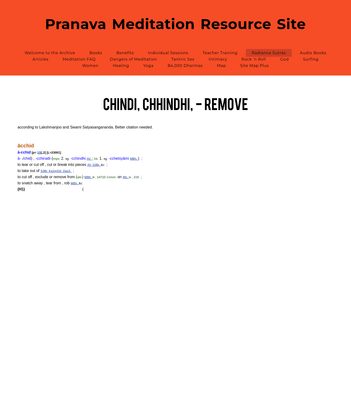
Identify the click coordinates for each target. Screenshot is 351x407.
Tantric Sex (182, 59)
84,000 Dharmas (185, 65)
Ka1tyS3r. (56, 171)
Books (95, 53)
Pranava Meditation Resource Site (175, 24)
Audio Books (313, 53)
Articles (41, 59)
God (284, 59)
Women (90, 65)
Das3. (67, 171)
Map (221, 65)
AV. (89, 158)
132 (39, 152)
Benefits (125, 53)
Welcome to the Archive (50, 53)
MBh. (134, 158)
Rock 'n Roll (253, 59)
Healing (121, 65)
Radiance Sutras (269, 53)
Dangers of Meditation (133, 59)
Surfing (311, 59)
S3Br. (97, 165)
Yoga (148, 65)
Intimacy (218, 59)
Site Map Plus (254, 65)
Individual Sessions (168, 53)
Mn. (126, 177)
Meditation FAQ (79, 59)
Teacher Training (220, 53)
